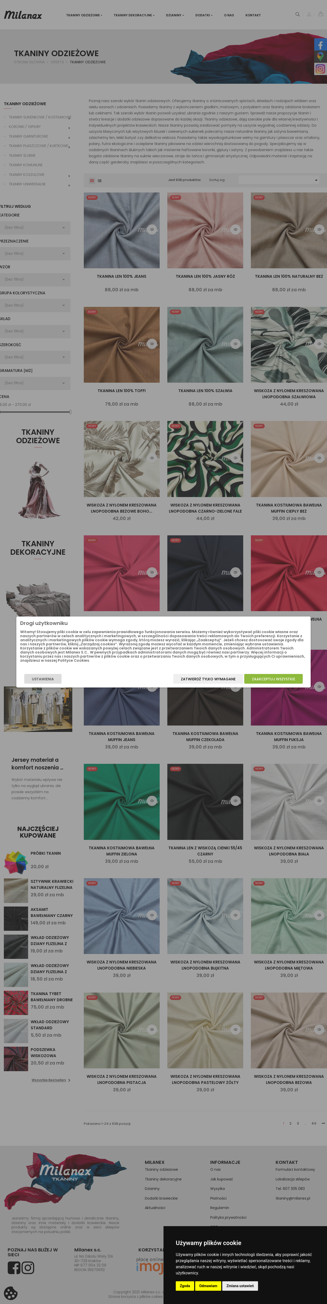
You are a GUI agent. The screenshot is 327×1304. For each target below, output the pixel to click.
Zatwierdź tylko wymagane (185, 681)
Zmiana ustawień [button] (240, 1286)
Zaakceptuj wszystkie (251, 681)
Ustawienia (65, 681)
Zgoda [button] (185, 1286)
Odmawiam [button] (208, 1286)
